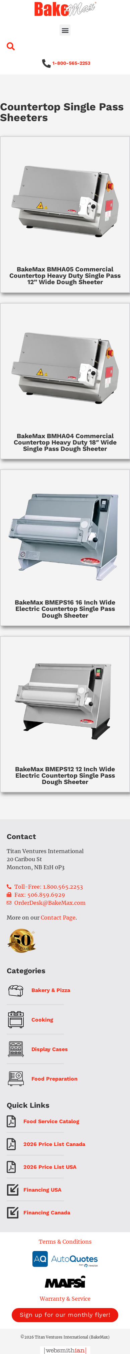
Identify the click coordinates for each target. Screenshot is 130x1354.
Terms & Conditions (65, 1241)
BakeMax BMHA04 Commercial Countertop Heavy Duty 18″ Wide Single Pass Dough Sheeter (65, 442)
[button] (65, 30)
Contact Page (58, 917)
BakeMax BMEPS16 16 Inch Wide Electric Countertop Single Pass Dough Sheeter (65, 608)
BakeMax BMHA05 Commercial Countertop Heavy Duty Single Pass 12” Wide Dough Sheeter (65, 275)
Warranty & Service (65, 1298)
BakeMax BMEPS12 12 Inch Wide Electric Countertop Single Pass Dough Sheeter (65, 775)
